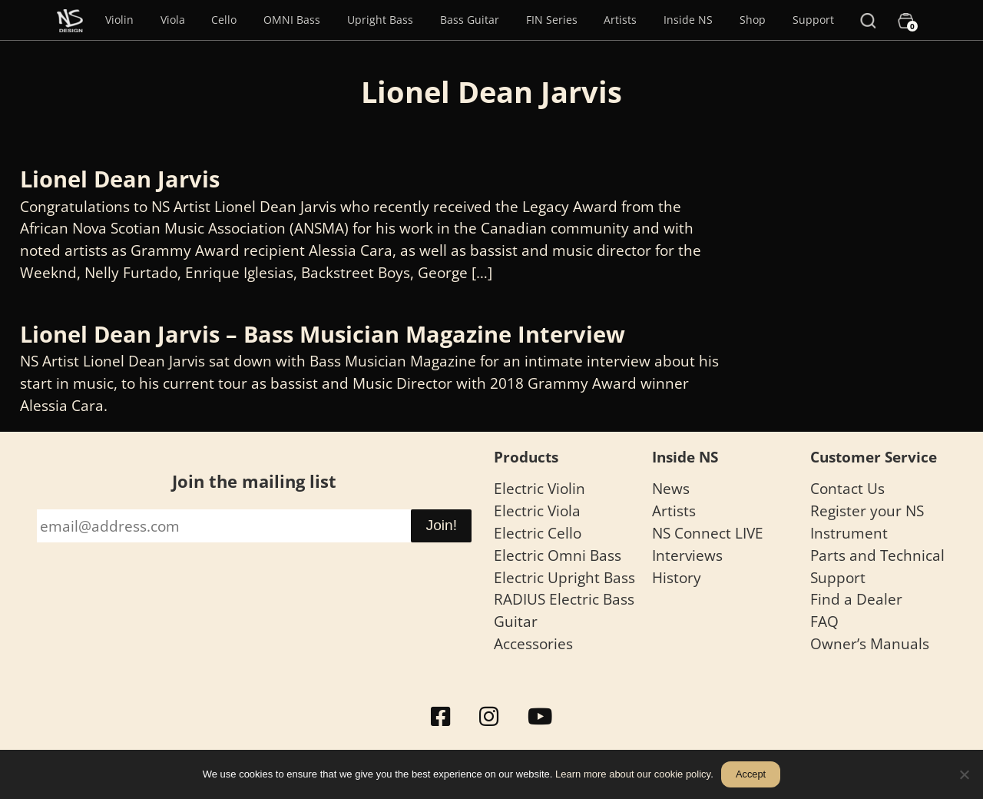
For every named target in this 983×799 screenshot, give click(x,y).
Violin (119, 19)
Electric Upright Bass (564, 577)
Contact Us (847, 488)
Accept (751, 774)
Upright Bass (380, 19)
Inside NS (688, 19)
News (671, 488)
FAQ (824, 621)
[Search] (867, 20)
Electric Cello (537, 532)
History (676, 577)
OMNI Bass (291, 19)
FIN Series (552, 19)
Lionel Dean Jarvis (120, 179)
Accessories (533, 643)
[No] (963, 774)
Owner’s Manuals (869, 643)
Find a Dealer (856, 598)
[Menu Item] (70, 20)
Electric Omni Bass (557, 555)
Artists (620, 19)
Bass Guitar (469, 19)
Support (813, 19)
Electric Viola (537, 510)
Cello (224, 19)
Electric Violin (539, 488)
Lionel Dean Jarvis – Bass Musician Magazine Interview (322, 334)
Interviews (687, 555)
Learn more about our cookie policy (632, 774)
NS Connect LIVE (707, 532)
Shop (753, 19)
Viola (173, 19)
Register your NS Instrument (867, 521)
